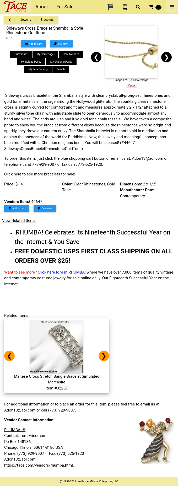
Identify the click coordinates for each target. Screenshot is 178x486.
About (41, 6)
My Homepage (45, 54)
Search (61, 69)
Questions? (21, 54)
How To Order (71, 54)
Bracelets (47, 20)
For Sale (64, 6)
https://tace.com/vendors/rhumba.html (38, 465)
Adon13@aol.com (147, 158)
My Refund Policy (31, 61)
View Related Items (19, 220)
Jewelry (25, 20)
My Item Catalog (37, 69)
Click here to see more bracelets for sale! (39, 174)
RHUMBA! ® (14, 430)
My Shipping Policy (61, 61)
